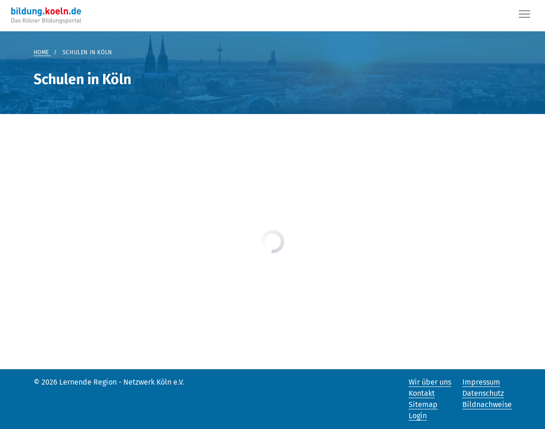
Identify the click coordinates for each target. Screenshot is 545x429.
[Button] (524, 15)
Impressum (481, 382)
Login (418, 415)
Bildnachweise (487, 404)
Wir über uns (430, 382)
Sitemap (423, 404)
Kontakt (422, 393)
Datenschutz (483, 393)
